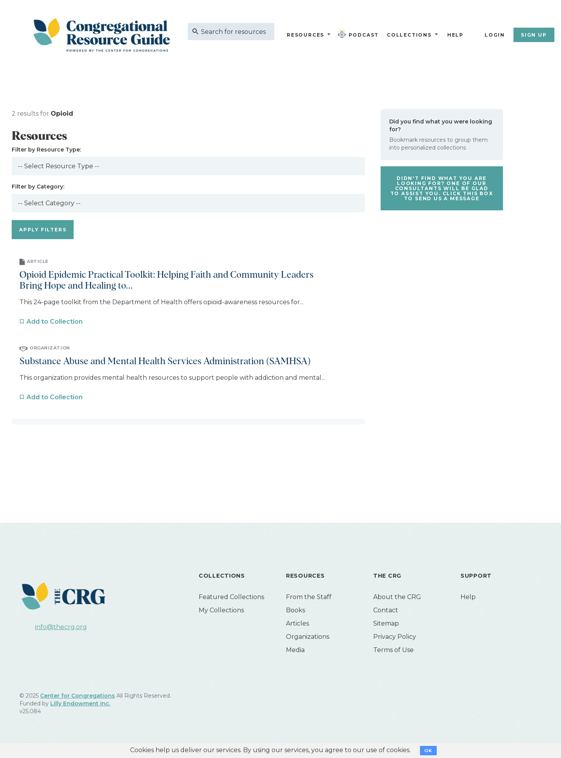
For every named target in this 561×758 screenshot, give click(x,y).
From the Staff (309, 597)
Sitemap (386, 623)
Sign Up (534, 35)
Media (295, 650)
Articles (297, 623)
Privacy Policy (394, 636)
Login (495, 35)
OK (428, 750)
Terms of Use (393, 650)
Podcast (360, 34)
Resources (305, 35)
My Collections (221, 610)
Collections (408, 35)
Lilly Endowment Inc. (80, 703)
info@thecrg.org (61, 627)
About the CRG (397, 597)
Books (295, 610)
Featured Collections (231, 597)
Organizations (307, 636)
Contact (385, 610)
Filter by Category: (38, 186)
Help (455, 35)
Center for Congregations (77, 695)
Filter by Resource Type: (46, 149)
